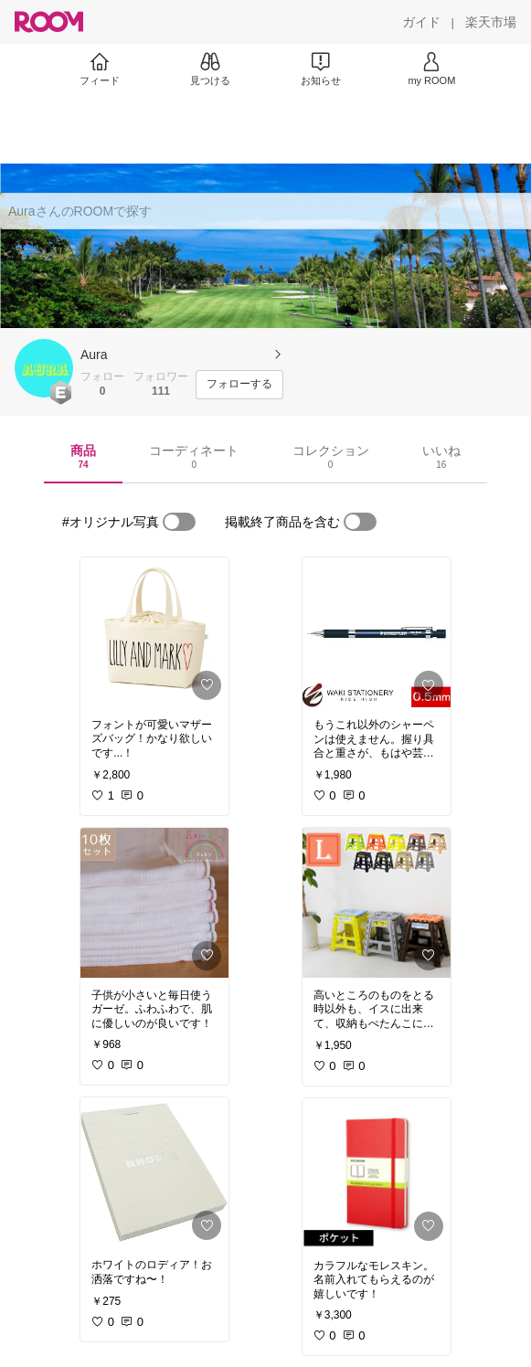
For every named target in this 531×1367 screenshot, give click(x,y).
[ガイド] (421, 22)
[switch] (179, 522)
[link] (154, 632)
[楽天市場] (490, 22)
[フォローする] (239, 384)
